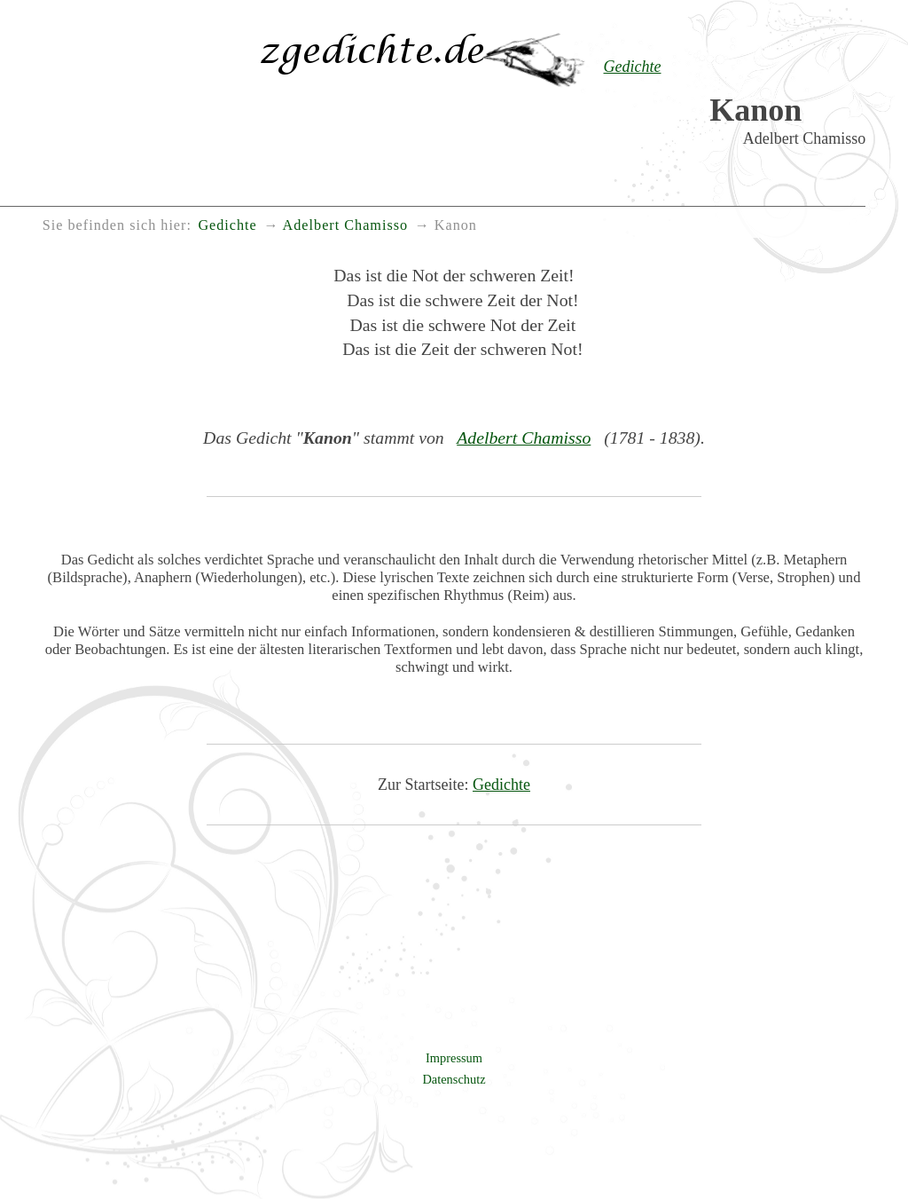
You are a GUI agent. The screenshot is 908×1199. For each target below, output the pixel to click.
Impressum (454, 1058)
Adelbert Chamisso (524, 437)
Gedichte (501, 784)
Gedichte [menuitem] (227, 225)
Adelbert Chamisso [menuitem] (346, 225)
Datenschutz (453, 1079)
